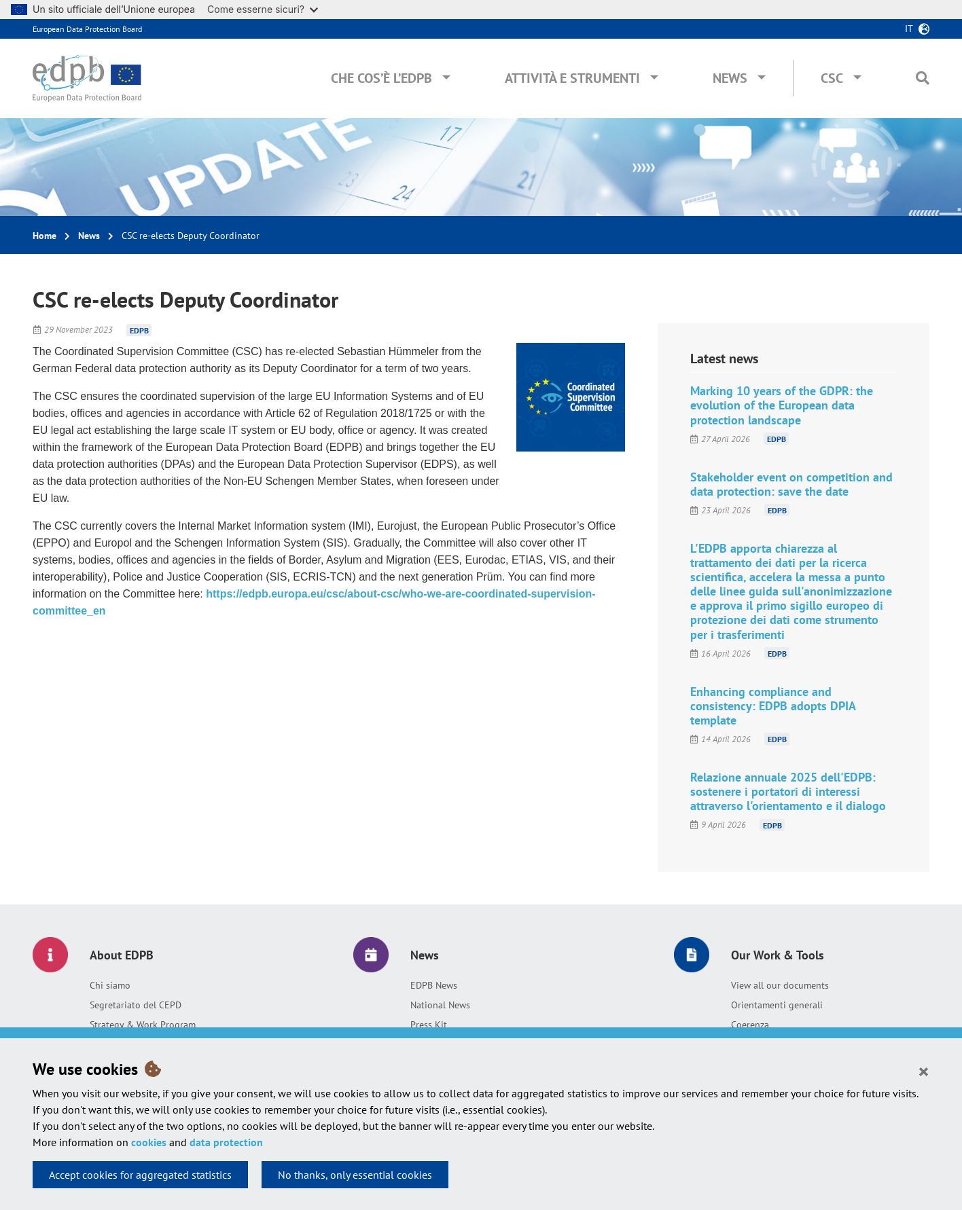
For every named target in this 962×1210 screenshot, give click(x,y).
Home (44, 236)
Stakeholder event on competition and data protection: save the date (791, 484)
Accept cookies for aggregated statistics (140, 1174)
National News (440, 1005)
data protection (226, 1142)
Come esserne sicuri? (262, 9)
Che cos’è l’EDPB (381, 78)
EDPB (139, 330)
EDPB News (433, 985)
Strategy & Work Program (143, 1025)
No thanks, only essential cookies (355, 1174)
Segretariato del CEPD (135, 1005)
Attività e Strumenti (572, 78)
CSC (832, 78)
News (730, 78)
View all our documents (780, 985)
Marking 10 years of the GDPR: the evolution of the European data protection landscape (781, 405)
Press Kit (428, 1025)
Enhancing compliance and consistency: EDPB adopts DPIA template (772, 706)
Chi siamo (110, 985)
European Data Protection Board (87, 29)
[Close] (923, 1071)
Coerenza (750, 1025)
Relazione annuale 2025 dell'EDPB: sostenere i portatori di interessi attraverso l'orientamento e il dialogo (788, 791)
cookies (148, 1142)
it (909, 28)
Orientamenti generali (777, 1005)
